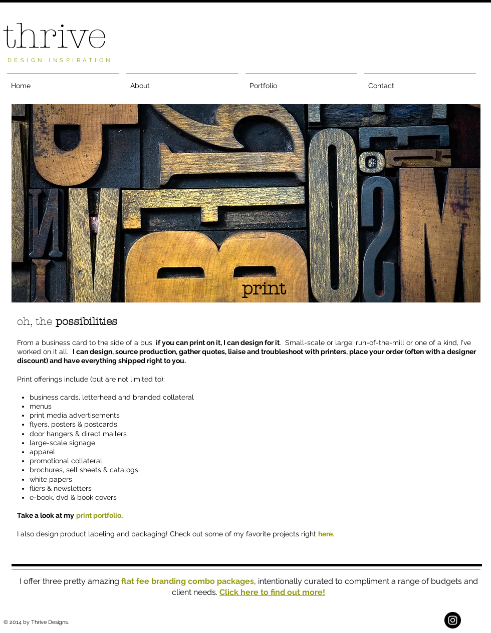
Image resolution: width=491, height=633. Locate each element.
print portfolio (98, 515)
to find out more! (292, 592)
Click (229, 592)
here (325, 534)
